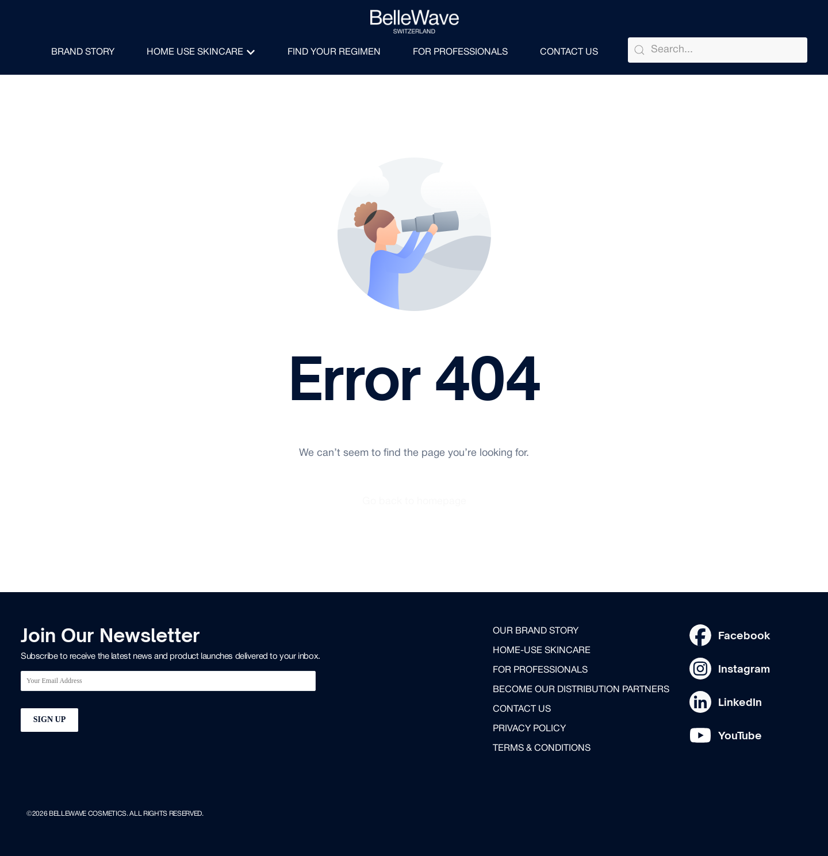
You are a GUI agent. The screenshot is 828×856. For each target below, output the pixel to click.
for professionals (540, 671)
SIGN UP (49, 720)
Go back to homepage (414, 502)
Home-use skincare (542, 651)
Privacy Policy (529, 730)
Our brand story (535, 632)
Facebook (744, 635)
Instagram (744, 668)
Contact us (522, 710)
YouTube (740, 735)
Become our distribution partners (581, 690)
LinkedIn (740, 702)
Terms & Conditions (542, 749)
